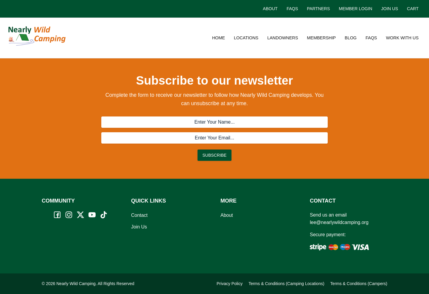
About (270, 8)
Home (218, 37)
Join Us (389, 8)
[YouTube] (92, 214)
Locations (246, 37)
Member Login (355, 8)
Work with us (402, 37)
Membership (321, 37)
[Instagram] (68, 214)
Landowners (282, 37)
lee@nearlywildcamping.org (339, 222)
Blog (351, 37)
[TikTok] (103, 214)
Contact (139, 215)
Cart (413, 8)
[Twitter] (80, 214)
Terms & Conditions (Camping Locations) (286, 283)
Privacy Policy (230, 283)
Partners (318, 8)
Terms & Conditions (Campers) (358, 283)
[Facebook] (57, 214)
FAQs (292, 8)
